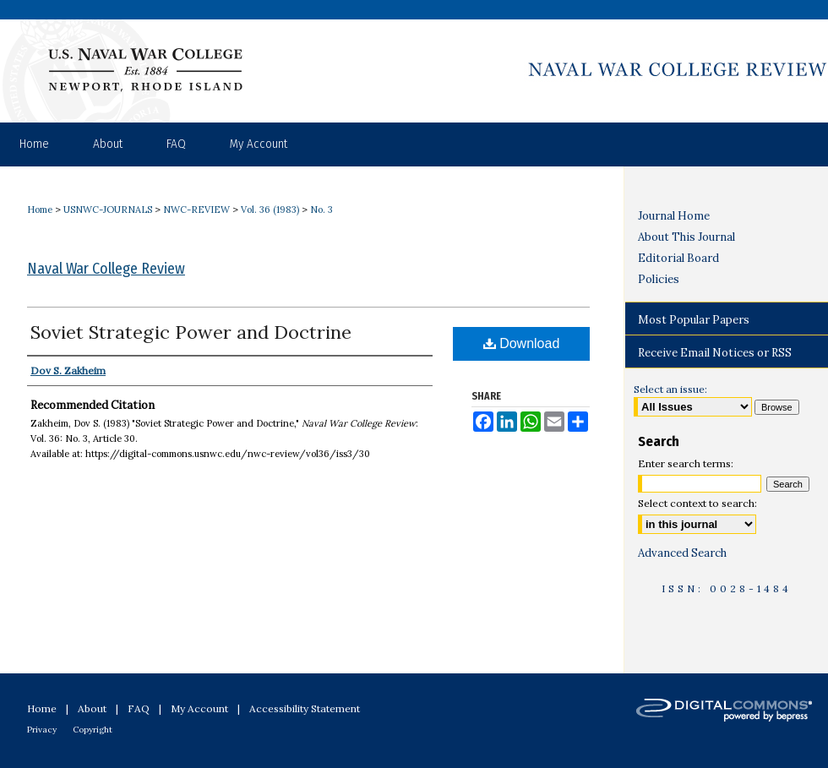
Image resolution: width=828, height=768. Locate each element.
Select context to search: (697, 503)
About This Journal (686, 237)
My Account (199, 708)
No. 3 (321, 209)
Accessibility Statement (304, 708)
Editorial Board (678, 258)
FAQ (139, 708)
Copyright (92, 729)
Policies (658, 279)
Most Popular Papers (693, 320)
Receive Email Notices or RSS (715, 353)
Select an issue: (670, 389)
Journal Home (674, 216)
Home (39, 209)
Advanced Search (682, 553)
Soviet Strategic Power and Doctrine (190, 332)
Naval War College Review (106, 268)
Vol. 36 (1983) (270, 209)
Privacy (42, 729)
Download (521, 343)
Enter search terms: (685, 463)
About (92, 708)
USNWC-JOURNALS (107, 209)
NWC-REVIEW (196, 209)
